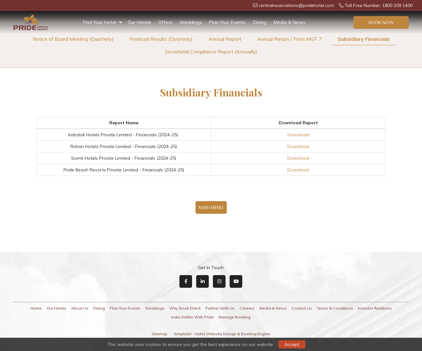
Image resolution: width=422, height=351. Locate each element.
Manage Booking (234, 317)
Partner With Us (220, 308)
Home (36, 308)
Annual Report (224, 39)
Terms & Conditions (335, 308)
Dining (259, 22)
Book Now (381, 22)
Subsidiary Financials (364, 39)
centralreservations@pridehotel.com (293, 5)
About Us (79, 308)
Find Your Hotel (102, 22)
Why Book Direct (185, 308)
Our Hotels (139, 22)
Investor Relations (375, 308)
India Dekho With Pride (192, 317)
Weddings (190, 22)
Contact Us (302, 308)
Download (298, 135)
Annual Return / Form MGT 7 (289, 39)
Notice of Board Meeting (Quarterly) (73, 39)
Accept (292, 344)
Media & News (289, 22)
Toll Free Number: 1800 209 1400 (376, 5)
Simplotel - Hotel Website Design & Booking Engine (222, 333)
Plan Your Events (227, 22)
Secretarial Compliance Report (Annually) (211, 51)
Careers (247, 308)
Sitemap (159, 333)
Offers (165, 22)
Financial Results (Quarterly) (161, 39)
